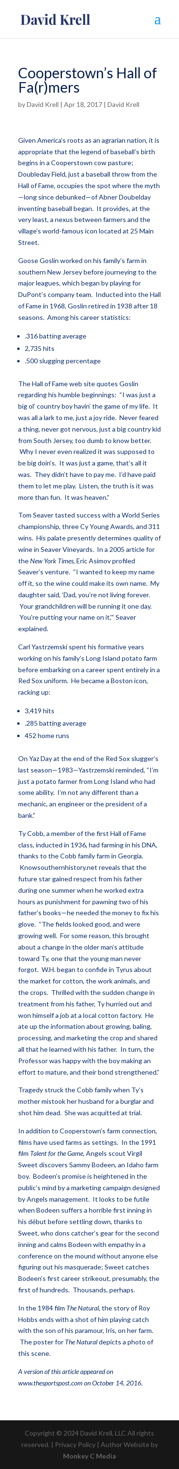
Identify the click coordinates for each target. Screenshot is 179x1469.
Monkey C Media (89, 1456)
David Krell (43, 104)
